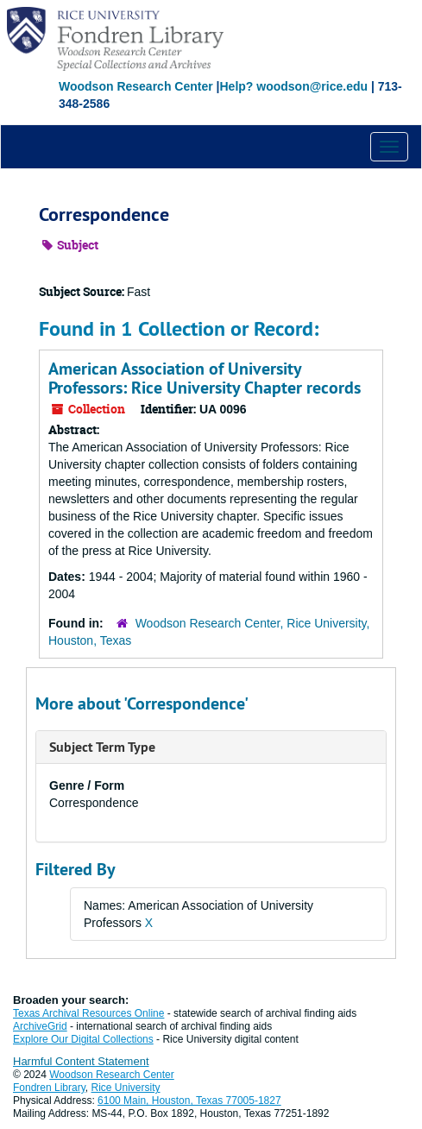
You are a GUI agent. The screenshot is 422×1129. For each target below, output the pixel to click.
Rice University (126, 1088)
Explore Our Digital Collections (83, 1039)
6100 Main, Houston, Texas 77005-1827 (189, 1100)
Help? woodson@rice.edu (293, 86)
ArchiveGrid (40, 1026)
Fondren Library (49, 1088)
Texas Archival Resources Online (88, 1013)
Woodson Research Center (136, 86)
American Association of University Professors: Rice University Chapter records (204, 378)
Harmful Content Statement (81, 1061)
